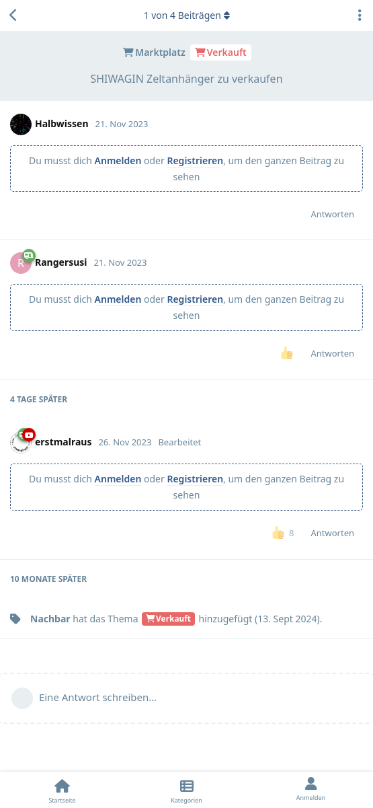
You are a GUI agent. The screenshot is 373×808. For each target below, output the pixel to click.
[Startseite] (62, 789)
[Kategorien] (186, 789)
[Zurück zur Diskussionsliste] (13, 15)
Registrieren (195, 160)
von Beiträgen (186, 15)
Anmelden (118, 160)
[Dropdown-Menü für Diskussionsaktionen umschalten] (359, 15)
